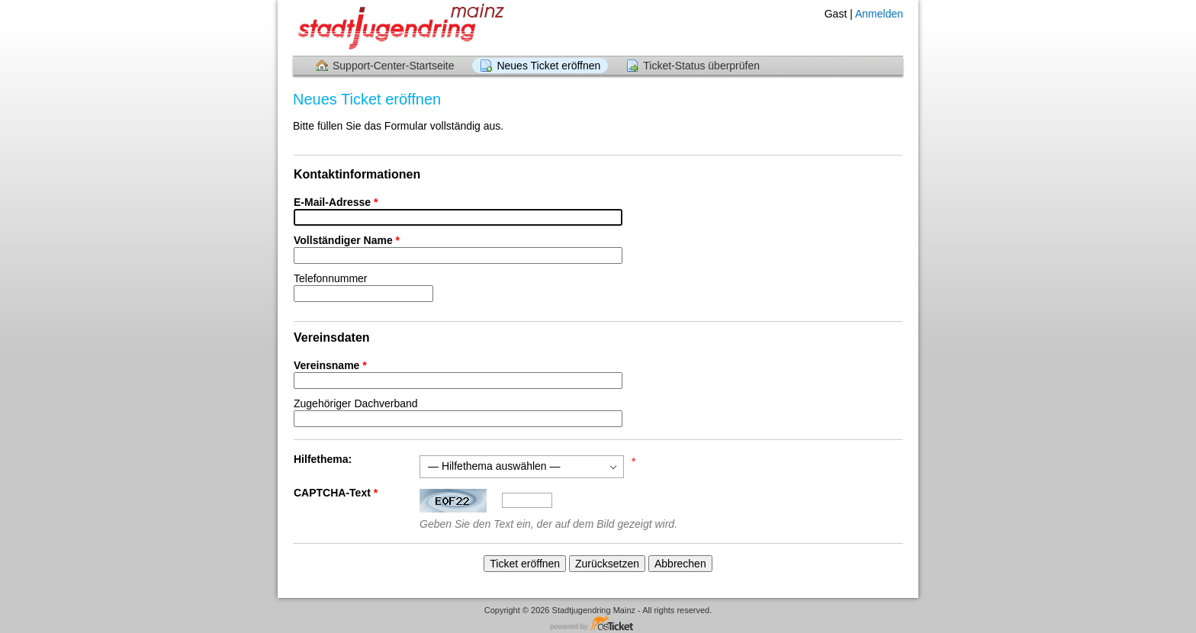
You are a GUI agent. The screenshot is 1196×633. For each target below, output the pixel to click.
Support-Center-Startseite (394, 65)
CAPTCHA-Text (337, 493)
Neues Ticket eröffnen (548, 65)
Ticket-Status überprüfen (701, 65)
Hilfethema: (323, 459)
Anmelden (879, 14)
